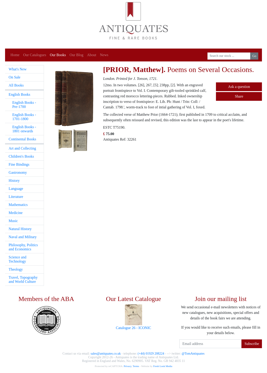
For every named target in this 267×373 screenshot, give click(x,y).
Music (13, 221)
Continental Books (22, 139)
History (14, 180)
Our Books (58, 55)
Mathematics (18, 205)
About (91, 55)
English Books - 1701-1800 (24, 117)
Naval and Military (23, 237)
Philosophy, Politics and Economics (23, 247)
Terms (136, 366)
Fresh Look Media (162, 366)
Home (15, 55)
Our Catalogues (34, 55)
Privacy (127, 366)
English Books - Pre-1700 (24, 105)
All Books (16, 85)
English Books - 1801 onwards (24, 129)
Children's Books (21, 156)
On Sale (14, 77)
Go (254, 56)
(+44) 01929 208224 (151, 353)
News (104, 55)
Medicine (16, 213)
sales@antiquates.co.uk (106, 353)
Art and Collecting (22, 148)
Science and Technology (17, 259)
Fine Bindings (19, 164)
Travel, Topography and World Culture (23, 279)
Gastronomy (18, 172)
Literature (16, 197)
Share (239, 96)
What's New (18, 69)
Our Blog (76, 55)
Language (16, 189)
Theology (16, 269)
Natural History (20, 229)
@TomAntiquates (193, 353)
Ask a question (239, 87)
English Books (19, 94)
